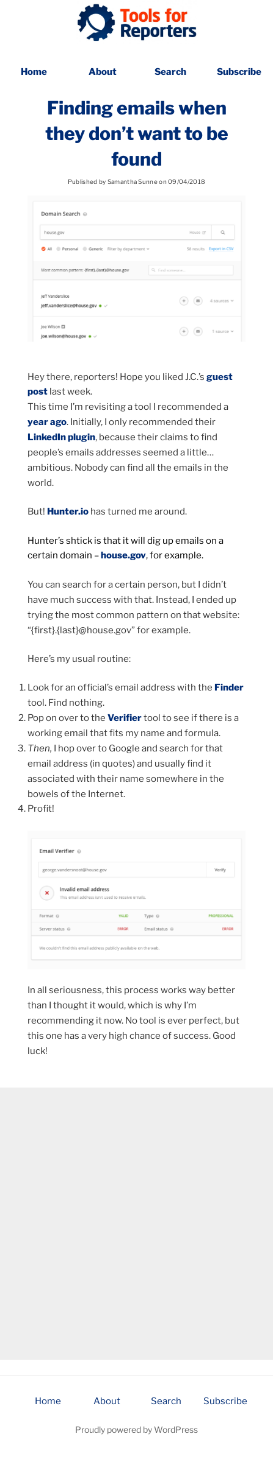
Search (170, 71)
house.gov (123, 555)
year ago (47, 422)
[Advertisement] (136, 1224)
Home (34, 71)
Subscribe (239, 71)
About (103, 71)
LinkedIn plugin (61, 437)
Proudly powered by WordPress (136, 1429)
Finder (229, 687)
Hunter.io (68, 511)
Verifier (124, 717)
